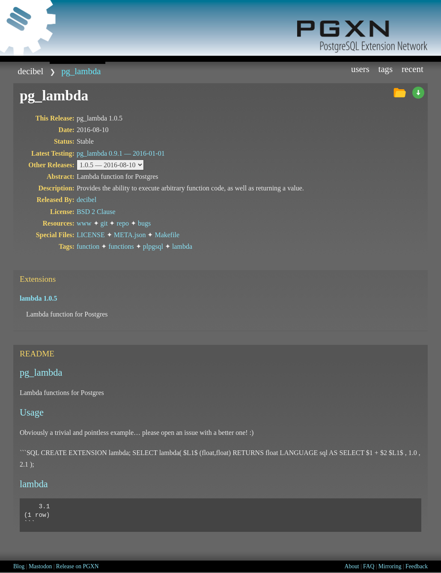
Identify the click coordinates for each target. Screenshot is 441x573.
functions (121, 246)
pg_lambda (81, 71)
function (88, 246)
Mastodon (40, 566)
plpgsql (153, 246)
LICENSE (91, 234)
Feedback (416, 566)
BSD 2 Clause (96, 211)
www (84, 223)
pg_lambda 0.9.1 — (121, 153)
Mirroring (390, 566)
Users (360, 69)
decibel (30, 71)
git (104, 223)
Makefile (167, 234)
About (352, 566)
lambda (182, 246)
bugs (144, 223)
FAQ (368, 566)
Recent (412, 69)
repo (122, 223)
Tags (385, 69)
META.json (130, 234)
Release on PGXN (77, 566)
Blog (18, 566)
